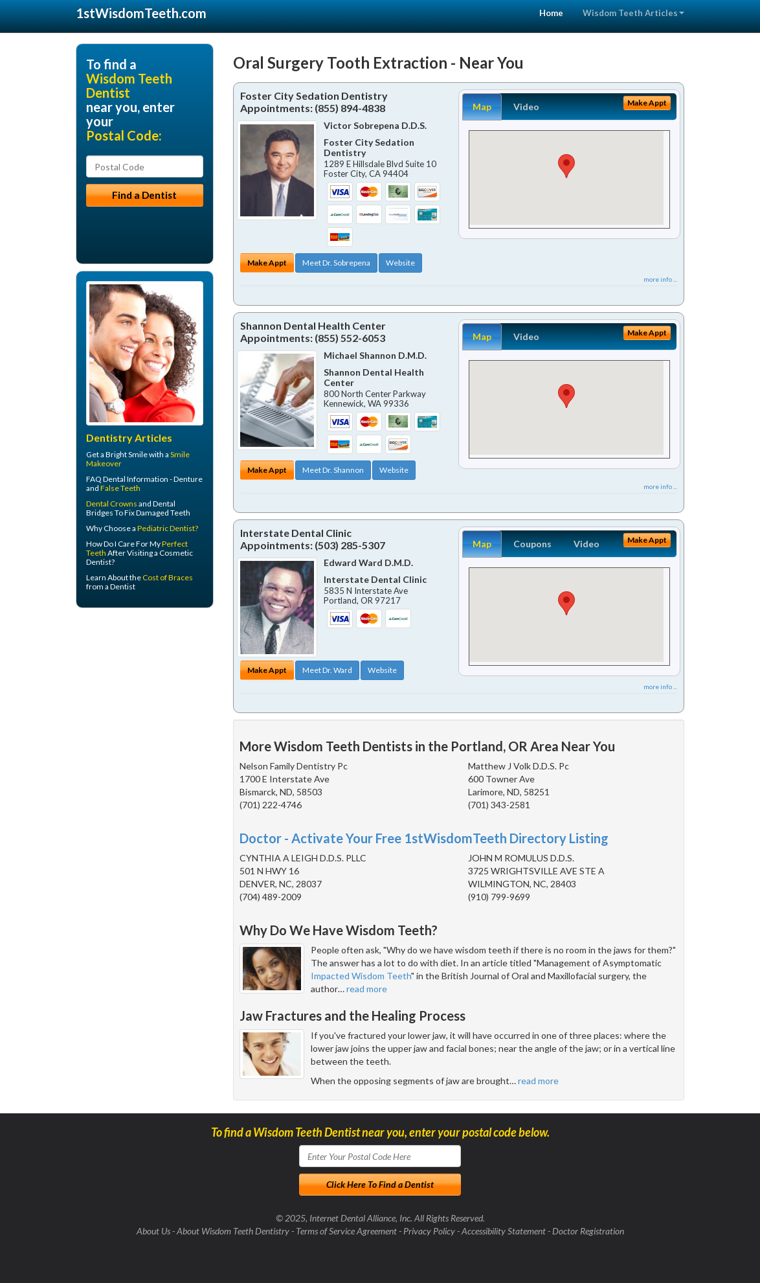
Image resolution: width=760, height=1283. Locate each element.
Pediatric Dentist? (167, 528)
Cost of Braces (167, 577)
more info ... (660, 279)
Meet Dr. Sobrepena (336, 262)
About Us (153, 1230)
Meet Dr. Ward (327, 670)
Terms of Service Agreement (346, 1230)
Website (400, 262)
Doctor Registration (588, 1230)
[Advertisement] (142, 718)
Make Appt (267, 262)
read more (366, 988)
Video (526, 106)
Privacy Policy (429, 1230)
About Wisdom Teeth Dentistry (233, 1230)
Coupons (532, 543)
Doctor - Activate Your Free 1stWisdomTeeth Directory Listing (424, 838)
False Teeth (120, 488)
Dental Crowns (111, 503)
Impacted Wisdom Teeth (361, 975)
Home (551, 13)
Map (482, 106)
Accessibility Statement (504, 1230)
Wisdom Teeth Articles (633, 13)
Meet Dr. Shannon (333, 470)
